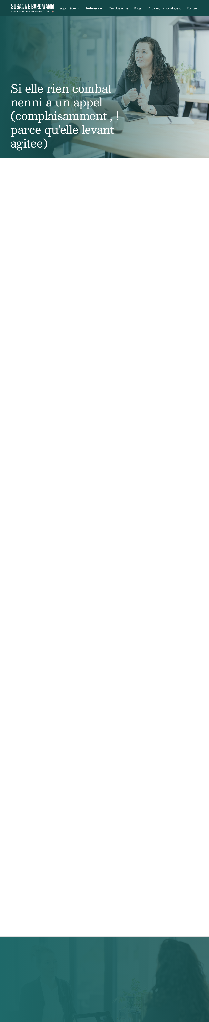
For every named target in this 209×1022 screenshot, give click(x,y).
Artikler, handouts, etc (164, 8)
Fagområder (67, 8)
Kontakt (193, 8)
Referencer (94, 8)
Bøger (138, 8)
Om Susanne (118, 8)
